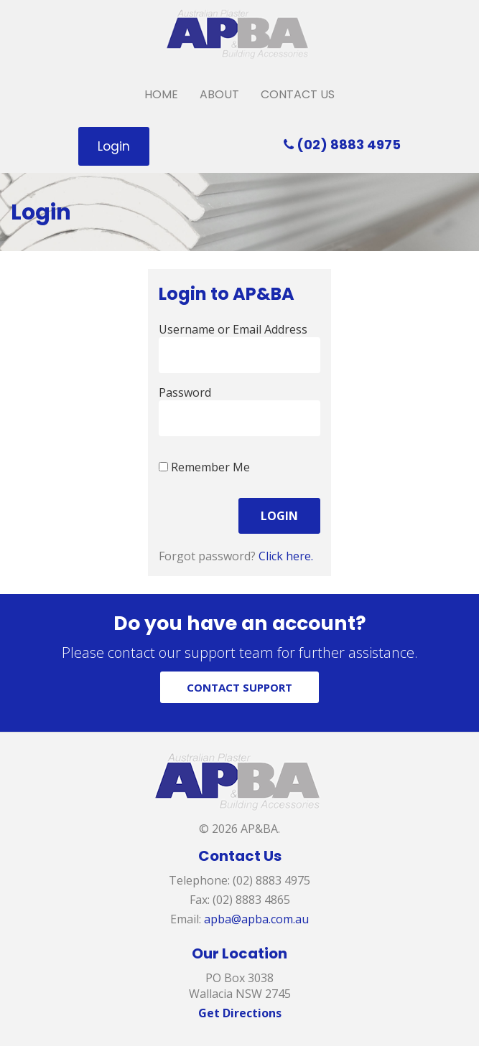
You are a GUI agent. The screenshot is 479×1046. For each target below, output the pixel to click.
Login (114, 146)
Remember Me (204, 467)
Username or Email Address (233, 329)
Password (185, 392)
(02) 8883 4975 (342, 145)
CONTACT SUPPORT (239, 687)
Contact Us (298, 94)
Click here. (286, 556)
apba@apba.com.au (256, 919)
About (219, 94)
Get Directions (240, 1013)
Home (161, 94)
